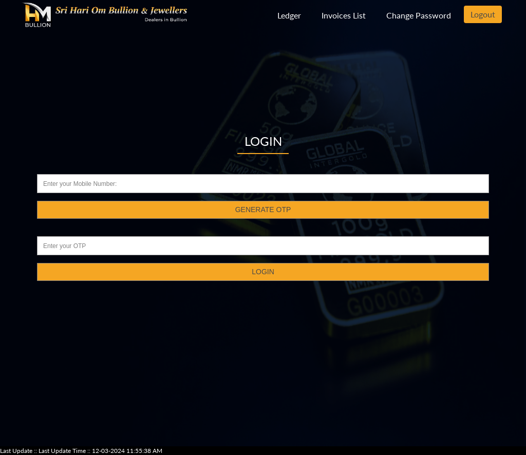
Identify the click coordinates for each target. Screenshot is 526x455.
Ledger (289, 15)
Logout (483, 14)
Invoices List (344, 15)
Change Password (418, 15)
